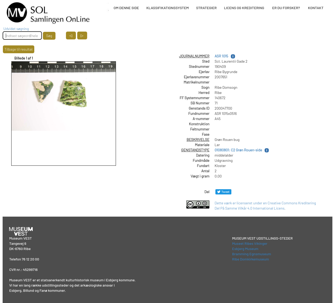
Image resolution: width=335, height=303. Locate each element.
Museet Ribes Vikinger (249, 243)
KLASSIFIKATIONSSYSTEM (167, 7)
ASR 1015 (221, 56)
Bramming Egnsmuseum (251, 254)
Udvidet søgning (16, 28)
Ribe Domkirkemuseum (250, 259)
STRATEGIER (206, 7)
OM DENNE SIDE (126, 7)
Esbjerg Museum (245, 248)
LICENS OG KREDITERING (244, 7)
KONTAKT (315, 7)
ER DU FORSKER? (286, 7)
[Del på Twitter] (223, 191)
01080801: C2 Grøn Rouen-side (238, 150)
